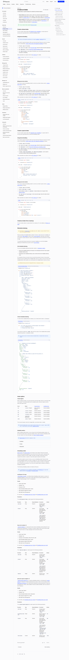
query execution (37, 236)
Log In (55, 1)
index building (24, 236)
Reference (8, 4)
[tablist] (33, 57)
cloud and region (34, 47)
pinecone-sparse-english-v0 (60, 34)
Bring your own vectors (59, 13)
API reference (34, 54)
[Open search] (34, 1)
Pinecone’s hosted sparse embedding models (37, 146)
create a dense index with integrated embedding (34, 43)
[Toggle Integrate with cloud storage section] (7, 115)
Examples (13, 4)
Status (47, 1)
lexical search (43, 20)
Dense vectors (20, 452)
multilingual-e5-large (59, 31)
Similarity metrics (58, 28)
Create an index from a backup (60, 19)
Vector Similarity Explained (38, 435)
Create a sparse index (58, 14)
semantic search (26, 17)
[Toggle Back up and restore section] (7, 137)
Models (17, 4)
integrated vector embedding (35, 31)
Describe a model (35, 470)
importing (41, 39)
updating (37, 39)
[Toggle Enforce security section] (7, 96)
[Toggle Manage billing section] (7, 106)
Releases (33, 4)
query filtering (36, 242)
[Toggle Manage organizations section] (7, 108)
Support (51, 1)
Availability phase (46, 406)
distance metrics (22, 192)
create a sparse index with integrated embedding (34, 141)
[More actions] (49, 9)
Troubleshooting (28, 4)
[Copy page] (46, 9)
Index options (57, 25)
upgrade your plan (36, 426)
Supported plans (37, 406)
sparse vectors (27, 452)
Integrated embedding (59, 11)
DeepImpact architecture (21, 583)
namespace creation (41, 248)
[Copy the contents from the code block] (49, 57)
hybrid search (47, 17)
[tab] (19, 57)
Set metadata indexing (59, 22)
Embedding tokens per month (42, 494)
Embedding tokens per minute (29, 494)
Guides (4, 4)
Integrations (22, 4)
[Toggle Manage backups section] (7, 70)
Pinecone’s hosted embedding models (36, 49)
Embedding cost (40, 469)
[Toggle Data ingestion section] (7, 32)
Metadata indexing (58, 20)
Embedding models (59, 30)
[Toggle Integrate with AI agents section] (7, 117)
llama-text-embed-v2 (59, 33)
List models (29, 470)
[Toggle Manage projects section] (7, 109)
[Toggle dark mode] (66, 1)
